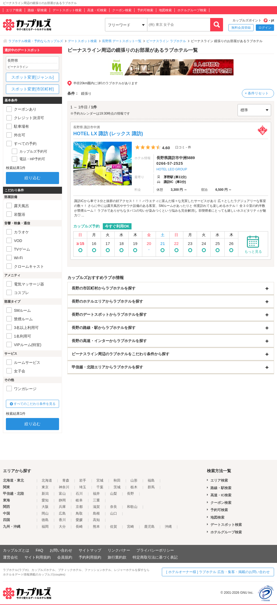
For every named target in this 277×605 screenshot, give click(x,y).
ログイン (264, 28)
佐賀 (113, 527)
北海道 (47, 480)
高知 (96, 520)
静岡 (62, 500)
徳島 (45, 520)
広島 (62, 513)
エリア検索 (14, 10)
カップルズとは (16, 550)
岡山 (45, 513)
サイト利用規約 (37, 557)
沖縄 (168, 527)
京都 (79, 507)
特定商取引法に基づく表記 (155, 557)
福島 (151, 480)
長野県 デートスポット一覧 (121, 41)
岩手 (82, 480)
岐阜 (79, 500)
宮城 (99, 480)
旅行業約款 (117, 557)
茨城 (117, 487)
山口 (113, 513)
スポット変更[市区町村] (32, 89)
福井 (96, 494)
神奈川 (64, 487)
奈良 (113, 507)
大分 (62, 527)
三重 (96, 500)
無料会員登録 (241, 28)
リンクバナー (119, 550)
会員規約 (64, 557)
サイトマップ (90, 550)
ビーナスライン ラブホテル (166, 41)
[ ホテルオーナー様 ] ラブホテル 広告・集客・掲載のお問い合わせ (218, 572)
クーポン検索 (122, 10)
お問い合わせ (61, 550)
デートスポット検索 (67, 10)
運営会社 (10, 557)
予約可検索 (145, 10)
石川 (79, 494)
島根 (96, 513)
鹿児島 (149, 527)
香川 (62, 520)
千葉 (99, 487)
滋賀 (96, 507)
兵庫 (62, 507)
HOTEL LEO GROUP (171, 169)
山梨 (113, 494)
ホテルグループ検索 (191, 10)
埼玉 (82, 487)
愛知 (45, 500)
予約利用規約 (90, 557)
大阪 (45, 507)
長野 (130, 494)
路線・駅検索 (37, 10)
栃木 (133, 487)
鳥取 (79, 513)
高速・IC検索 (97, 10)
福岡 (45, 527)
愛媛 (79, 520)
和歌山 (132, 507)
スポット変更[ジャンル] (32, 77)
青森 (65, 480)
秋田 (117, 480)
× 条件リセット (257, 93)
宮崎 (130, 527)
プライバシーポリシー (155, 550)
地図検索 (165, 10)
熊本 (96, 527)
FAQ (39, 550)
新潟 (45, 494)
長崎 (79, 527)
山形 (133, 480)
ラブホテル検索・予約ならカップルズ (35, 41)
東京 (45, 487)
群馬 (151, 487)
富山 (62, 494)
